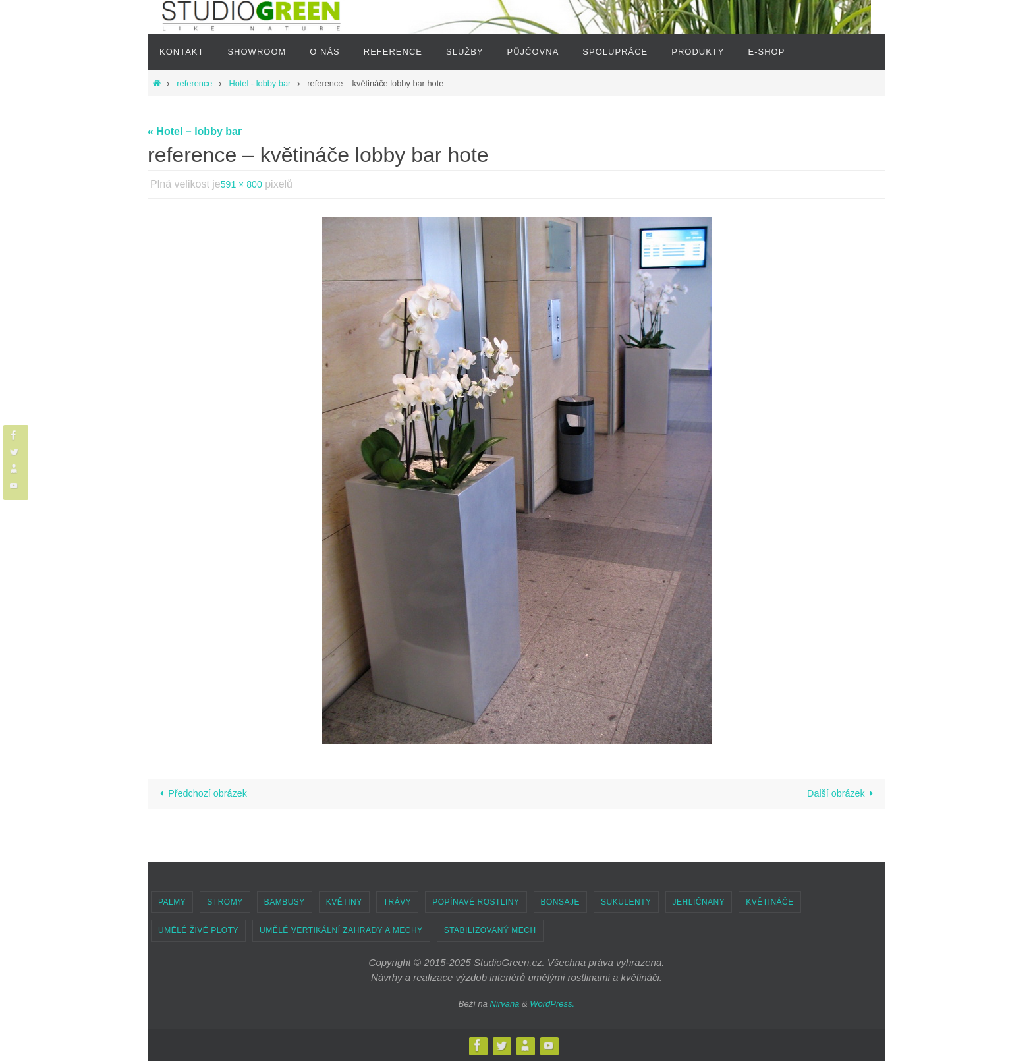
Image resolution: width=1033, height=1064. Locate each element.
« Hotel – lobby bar (195, 131)
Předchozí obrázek (206, 794)
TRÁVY (397, 904)
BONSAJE (560, 904)
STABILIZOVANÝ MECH (490, 933)
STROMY (224, 904)
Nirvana (505, 1006)
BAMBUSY (284, 904)
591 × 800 (244, 184)
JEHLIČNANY (699, 904)
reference (194, 83)
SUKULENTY (626, 904)
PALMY (172, 904)
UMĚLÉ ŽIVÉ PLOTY (198, 933)
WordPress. (552, 1006)
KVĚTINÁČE (770, 904)
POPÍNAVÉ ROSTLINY (475, 904)
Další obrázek (838, 794)
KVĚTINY (344, 904)
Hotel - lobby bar (260, 83)
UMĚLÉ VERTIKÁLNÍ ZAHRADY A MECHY (341, 933)
